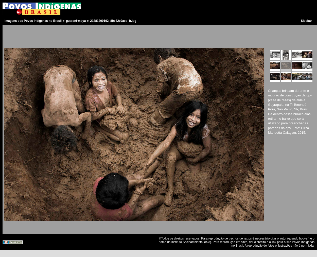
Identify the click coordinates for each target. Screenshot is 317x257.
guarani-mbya (76, 21)
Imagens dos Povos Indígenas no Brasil (33, 21)
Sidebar (306, 21)
